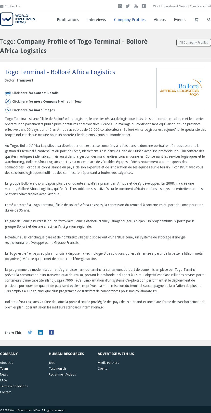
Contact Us (12, 6)
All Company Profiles (194, 42)
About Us (6, 363)
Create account (200, 6)
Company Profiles (129, 19)
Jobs (52, 363)
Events (179, 19)
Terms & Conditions (14, 386)
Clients (102, 368)
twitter (128, 6)
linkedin (120, 6)
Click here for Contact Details (35, 93)
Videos (160, 19)
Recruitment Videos (62, 374)
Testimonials (57, 368)
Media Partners (108, 363)
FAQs (3, 380)
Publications (68, 19)
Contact (5, 392)
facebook (144, 6)
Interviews (96, 19)
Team (4, 368)
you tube (136, 6)
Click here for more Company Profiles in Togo (47, 101)
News (4, 374)
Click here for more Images (33, 110)
